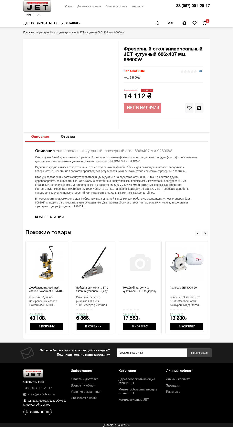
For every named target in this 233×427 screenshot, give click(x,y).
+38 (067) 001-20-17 (192, 6)
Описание (40, 136)
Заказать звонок (37, 411)
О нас (68, 6)
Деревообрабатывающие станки (51, 23)
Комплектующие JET (134, 399)
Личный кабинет (178, 379)
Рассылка (173, 391)
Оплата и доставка (84, 379)
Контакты (137, 6)
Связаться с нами (84, 398)
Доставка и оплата (89, 6)
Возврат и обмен (116, 6)
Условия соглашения (86, 391)
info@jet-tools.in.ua (39, 394)
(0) (200, 71)
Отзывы (68, 136)
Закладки (173, 385)
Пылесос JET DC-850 (183, 287)
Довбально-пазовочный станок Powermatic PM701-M (46, 291)
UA (38, 15)
